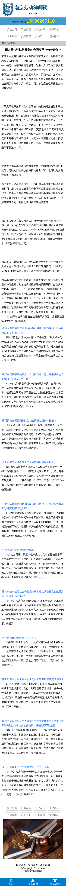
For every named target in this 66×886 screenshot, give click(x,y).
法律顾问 (54, 815)
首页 (4, 43)
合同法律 (40, 815)
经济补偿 (12, 808)
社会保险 (26, 808)
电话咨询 (21, 865)
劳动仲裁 (40, 29)
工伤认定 (40, 808)
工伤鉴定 (54, 808)
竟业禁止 (40, 36)
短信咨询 (33, 865)
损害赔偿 (26, 36)
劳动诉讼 (54, 29)
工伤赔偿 (26, 29)
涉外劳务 (26, 815)
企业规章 (12, 36)
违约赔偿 (54, 36)
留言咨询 (45, 865)
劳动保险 (12, 815)
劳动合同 (12, 29)
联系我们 (33, 882)
